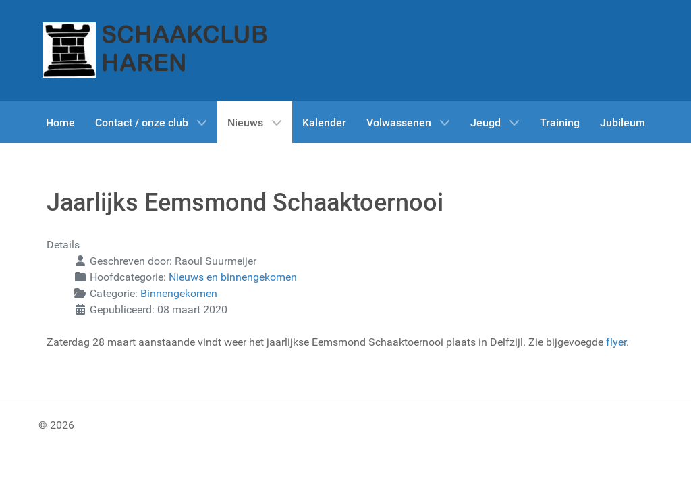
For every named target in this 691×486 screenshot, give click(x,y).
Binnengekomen (178, 293)
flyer (616, 341)
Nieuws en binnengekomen (233, 277)
